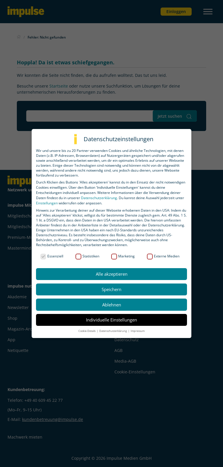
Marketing (123, 256)
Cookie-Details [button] (87, 331)
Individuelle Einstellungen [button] (111, 320)
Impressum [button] (138, 331)
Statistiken (87, 256)
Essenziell (51, 256)
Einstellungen (47, 203)
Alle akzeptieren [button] (111, 274)
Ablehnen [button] (111, 305)
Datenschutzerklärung (99, 197)
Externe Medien (163, 256)
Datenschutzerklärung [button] (113, 331)
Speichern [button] (111, 289)
